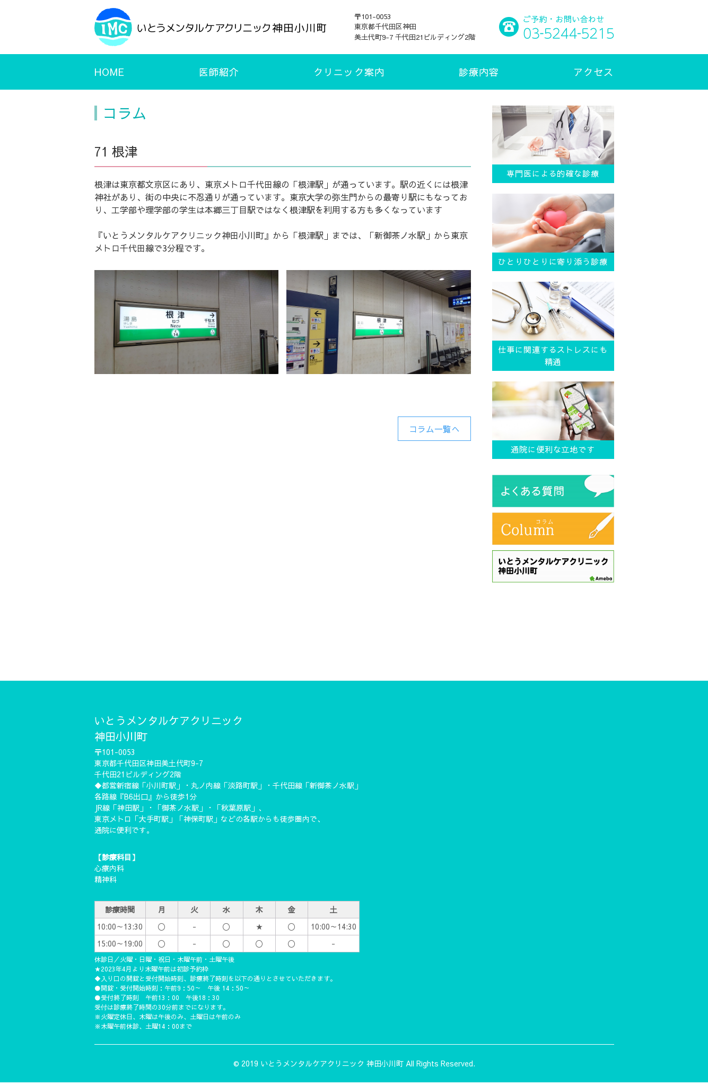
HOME (109, 72)
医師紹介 (219, 72)
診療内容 (479, 72)
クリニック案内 (348, 72)
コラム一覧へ (434, 429)
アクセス (593, 72)
